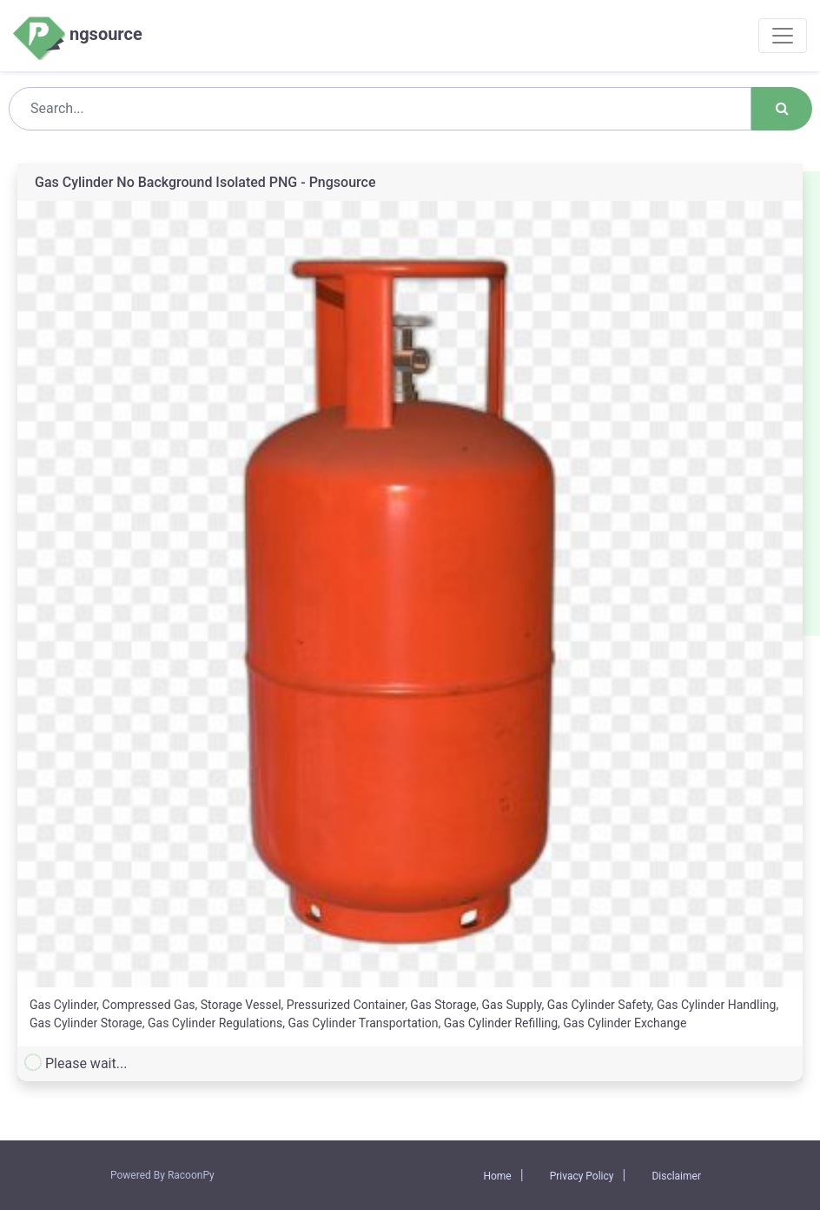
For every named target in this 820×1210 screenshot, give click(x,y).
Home (497, 1176)
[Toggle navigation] (782, 35)
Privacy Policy (582, 1176)
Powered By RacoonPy (162, 1175)
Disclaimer (676, 1176)
